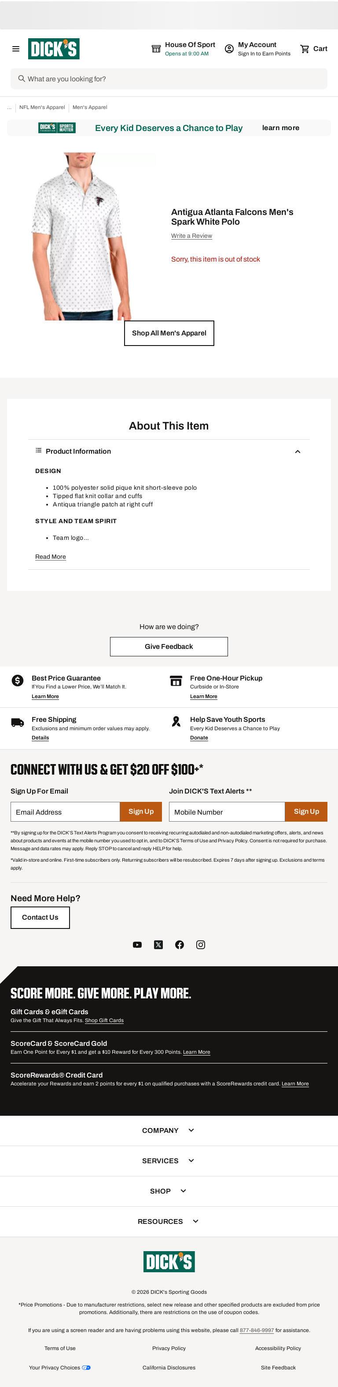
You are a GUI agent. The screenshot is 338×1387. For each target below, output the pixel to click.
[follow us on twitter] (158, 945)
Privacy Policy (169, 1348)
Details (40, 738)
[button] (169, 333)
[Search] (176, 78)
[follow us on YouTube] (137, 945)
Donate (199, 738)
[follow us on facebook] (179, 945)
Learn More (281, 127)
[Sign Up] (141, 812)
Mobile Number (198, 812)
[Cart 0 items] (314, 48)
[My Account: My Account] (258, 48)
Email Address (39, 812)
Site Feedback (278, 1368)
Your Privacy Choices (54, 1368)
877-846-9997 (257, 1330)
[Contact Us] (40, 917)
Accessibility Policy (278, 1348)
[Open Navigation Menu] (16, 48)
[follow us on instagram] (200, 945)
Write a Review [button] (191, 236)
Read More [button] (50, 556)
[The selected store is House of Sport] (183, 48)
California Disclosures (169, 1368)
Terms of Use (60, 1348)
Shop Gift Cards (104, 1020)
